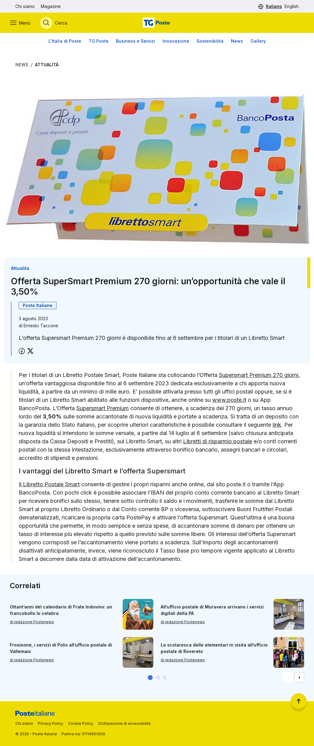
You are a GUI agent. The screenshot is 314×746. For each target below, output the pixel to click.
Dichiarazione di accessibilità (124, 723)
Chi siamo (25, 6)
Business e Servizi (135, 42)
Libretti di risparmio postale (217, 443)
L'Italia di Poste (64, 42)
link (277, 426)
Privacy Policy (50, 723)
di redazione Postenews (32, 623)
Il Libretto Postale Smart (49, 486)
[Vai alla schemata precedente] (288, 679)
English (292, 6)
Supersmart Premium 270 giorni (258, 377)
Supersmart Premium (102, 410)
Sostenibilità (210, 42)
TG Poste (99, 42)
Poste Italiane (37, 307)
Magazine (51, 6)
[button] (150, 679)
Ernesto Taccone (41, 327)
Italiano (274, 6)
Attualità (47, 66)
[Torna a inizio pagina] (299, 701)
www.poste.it (229, 401)
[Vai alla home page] (157, 23)
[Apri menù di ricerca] (58, 23)
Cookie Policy (80, 723)
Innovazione (176, 42)
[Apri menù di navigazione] (25, 23)
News (237, 42)
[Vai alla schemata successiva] (299, 679)
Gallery (258, 42)
